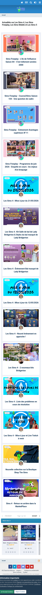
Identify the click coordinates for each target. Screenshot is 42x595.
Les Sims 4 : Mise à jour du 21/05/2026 (21, 201)
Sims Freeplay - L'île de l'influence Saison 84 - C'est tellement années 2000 (21, 62)
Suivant (34, 516)
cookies (15, 580)
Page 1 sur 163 (21, 516)
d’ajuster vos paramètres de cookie (27, 582)
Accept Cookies (7, 592)
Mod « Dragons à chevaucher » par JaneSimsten (17, 543)
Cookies (25, 572)
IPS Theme (5, 570)
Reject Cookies (20, 592)
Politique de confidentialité (31, 570)
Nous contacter (17, 572)
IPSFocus (12, 570)
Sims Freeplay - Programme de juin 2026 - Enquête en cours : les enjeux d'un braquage (21, 167)
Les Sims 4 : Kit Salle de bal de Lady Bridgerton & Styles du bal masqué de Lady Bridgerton (21, 235)
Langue (18, 570)
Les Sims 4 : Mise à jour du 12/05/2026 (21, 303)
